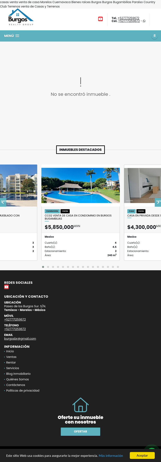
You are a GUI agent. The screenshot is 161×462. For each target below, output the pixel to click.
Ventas (11, 357)
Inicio (10, 351)
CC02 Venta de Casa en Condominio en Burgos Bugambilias (78, 217)
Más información (111, 455)
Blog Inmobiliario (18, 374)
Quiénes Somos (17, 379)
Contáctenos (15, 385)
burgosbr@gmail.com (20, 339)
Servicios (12, 368)
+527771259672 (128, 18)
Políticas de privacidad (22, 390)
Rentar (11, 362)
